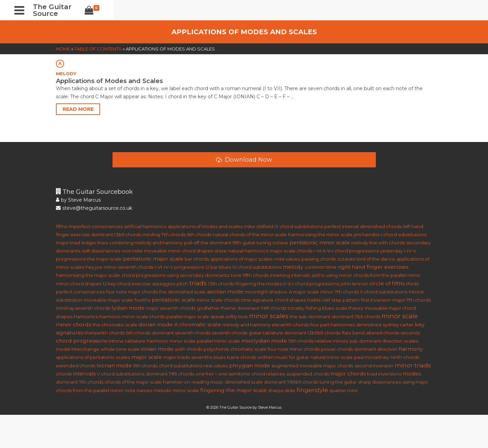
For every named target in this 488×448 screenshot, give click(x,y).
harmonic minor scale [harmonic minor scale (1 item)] (171, 341)
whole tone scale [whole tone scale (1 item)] (120, 349)
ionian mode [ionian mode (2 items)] (157, 349)
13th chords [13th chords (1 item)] (221, 283)
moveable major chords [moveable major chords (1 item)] (326, 365)
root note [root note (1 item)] (132, 250)
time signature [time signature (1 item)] (257, 300)
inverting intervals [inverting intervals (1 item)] (290, 275)
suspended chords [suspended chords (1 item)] (307, 373)
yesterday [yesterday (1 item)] (391, 250)
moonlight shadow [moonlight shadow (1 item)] (266, 291)
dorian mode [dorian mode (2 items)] (156, 324)
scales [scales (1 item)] (411, 341)
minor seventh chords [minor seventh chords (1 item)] (129, 267)
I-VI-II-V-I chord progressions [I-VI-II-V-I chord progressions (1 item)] (346, 250)
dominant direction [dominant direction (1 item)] (376, 349)
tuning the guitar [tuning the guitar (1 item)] (338, 382)
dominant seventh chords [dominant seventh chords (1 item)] (181, 332)
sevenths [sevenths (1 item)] (201, 357)
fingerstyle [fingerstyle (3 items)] (312, 389)
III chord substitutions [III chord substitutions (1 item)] (298, 226)
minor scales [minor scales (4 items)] (268, 316)
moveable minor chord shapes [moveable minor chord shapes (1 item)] (178, 250)
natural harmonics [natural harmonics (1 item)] (248, 250)
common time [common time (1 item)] (321, 267)
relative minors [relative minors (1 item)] (331, 341)
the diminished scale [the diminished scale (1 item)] (182, 291)
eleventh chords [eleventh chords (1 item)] (290, 324)
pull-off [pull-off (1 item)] (191, 242)
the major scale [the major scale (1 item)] (104, 259)
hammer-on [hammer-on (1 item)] (176, 382)
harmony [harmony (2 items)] (411, 349)
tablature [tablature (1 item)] (135, 341)
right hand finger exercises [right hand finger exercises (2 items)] (373, 267)
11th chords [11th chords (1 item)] (300, 341)
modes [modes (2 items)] (412, 373)
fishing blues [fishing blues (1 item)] (320, 308)
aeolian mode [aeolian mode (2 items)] (225, 291)
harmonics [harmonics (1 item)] (86, 316)
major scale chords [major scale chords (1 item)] (291, 250)
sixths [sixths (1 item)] (317, 275)
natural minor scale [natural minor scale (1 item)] (331, 357)
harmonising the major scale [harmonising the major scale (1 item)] (88, 275)
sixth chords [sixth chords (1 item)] (188, 349)
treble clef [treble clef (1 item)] (318, 300)
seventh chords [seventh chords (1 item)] (229, 332)
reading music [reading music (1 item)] (207, 382)
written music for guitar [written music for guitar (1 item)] (283, 357)
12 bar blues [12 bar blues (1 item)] (218, 267)
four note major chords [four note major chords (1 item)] (132, 291)
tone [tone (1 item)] (236, 275)
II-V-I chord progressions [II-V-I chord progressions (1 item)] (311, 283)
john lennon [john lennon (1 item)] (354, 283)
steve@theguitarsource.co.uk (94, 208)
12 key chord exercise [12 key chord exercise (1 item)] (127, 283)
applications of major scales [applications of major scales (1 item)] (241, 259)
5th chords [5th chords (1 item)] (138, 332)
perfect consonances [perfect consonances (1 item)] (80, 291)
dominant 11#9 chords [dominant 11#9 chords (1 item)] (261, 308)
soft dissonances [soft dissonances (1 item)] (101, 250)
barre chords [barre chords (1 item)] (241, 357)
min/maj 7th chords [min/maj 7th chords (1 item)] (164, 234)
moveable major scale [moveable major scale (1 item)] (108, 300)
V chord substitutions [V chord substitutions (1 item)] (120, 373)
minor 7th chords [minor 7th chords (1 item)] (339, 291)
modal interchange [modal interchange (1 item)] (77, 349)
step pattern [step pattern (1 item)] (345, 300)
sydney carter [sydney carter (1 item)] (398, 324)
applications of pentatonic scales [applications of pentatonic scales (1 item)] (93, 357)
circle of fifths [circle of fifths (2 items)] (387, 283)
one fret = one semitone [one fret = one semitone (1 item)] (223, 373)
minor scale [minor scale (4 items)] (400, 316)
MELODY (66, 73)
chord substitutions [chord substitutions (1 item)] (180, 365)
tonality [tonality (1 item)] (296, 308)
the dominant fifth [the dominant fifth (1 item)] (221, 242)
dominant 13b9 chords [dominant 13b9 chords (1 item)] (116, 234)
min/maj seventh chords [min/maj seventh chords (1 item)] (83, 308)
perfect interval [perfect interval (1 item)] (341, 226)
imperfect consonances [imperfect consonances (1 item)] (95, 226)
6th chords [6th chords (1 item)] (199, 234)
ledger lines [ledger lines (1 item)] (94, 242)
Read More (78, 109)
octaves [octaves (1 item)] (346, 259)
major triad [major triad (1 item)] (68, 242)
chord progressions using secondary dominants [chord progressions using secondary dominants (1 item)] (175, 275)
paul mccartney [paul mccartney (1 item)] (371, 357)
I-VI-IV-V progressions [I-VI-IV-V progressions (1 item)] (179, 267)
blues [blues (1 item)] (220, 357)
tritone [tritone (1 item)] (116, 341)
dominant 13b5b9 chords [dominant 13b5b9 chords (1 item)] (312, 332)
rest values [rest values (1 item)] (216, 365)
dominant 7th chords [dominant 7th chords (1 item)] (79, 382)
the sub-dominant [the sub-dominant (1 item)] (310, 316)
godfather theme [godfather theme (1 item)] (216, 308)
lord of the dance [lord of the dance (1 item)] (376, 259)
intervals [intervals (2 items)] (84, 373)
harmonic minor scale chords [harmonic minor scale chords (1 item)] (132, 316)
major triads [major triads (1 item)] (176, 357)
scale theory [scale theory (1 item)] (349, 308)
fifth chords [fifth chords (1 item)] (256, 275)
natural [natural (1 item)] (220, 234)
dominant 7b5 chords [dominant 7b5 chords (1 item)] (356, 316)
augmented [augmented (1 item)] (284, 365)
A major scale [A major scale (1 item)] (304, 291)
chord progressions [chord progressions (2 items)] (81, 341)
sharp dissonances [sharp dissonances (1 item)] (379, 382)
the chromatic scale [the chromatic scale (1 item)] (115, 324)
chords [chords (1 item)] (64, 373)
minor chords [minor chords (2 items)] (73, 324)
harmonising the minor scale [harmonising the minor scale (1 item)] (320, 234)
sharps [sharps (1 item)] (275, 390)
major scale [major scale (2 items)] (146, 357)
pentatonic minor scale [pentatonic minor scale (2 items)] (319, 242)
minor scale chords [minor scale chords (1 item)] (218, 300)
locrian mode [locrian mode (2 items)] (114, 365)
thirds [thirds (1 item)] (412, 283)
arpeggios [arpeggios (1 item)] (163, 283)
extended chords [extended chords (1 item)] (75, 365)
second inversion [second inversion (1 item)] (373, 365)
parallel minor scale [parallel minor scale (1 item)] (218, 341)
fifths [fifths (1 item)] (61, 226)
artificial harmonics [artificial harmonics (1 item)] (145, 226)
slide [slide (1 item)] (290, 390)
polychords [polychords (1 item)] (216, 349)
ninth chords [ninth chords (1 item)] (404, 357)
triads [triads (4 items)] (198, 283)
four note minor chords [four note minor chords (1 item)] (294, 349)
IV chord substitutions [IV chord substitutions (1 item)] (256, 267)
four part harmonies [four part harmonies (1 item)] (332, 324)
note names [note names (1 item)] (138, 390)
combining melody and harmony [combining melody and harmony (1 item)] (146, 242)
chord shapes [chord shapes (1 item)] (290, 300)
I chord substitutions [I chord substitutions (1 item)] (404, 234)
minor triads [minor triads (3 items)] (413, 365)
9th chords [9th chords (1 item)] (145, 365)
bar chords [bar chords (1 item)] (197, 259)
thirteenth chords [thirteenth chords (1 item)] (105, 332)
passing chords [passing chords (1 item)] (318, 259)
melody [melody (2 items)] (293, 267)
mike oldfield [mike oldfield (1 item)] (258, 226)
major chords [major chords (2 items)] (348, 373)
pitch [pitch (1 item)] (182, 283)
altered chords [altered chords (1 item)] (382, 332)
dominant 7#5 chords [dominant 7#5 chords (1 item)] (170, 373)
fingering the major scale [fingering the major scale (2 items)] (233, 390)
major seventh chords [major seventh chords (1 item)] (171, 308)
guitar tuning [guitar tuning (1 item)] (257, 242)
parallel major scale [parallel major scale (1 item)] (187, 316)
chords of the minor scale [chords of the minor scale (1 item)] (258, 234)
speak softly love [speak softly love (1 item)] (229, 316)
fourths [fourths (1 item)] (142, 300)
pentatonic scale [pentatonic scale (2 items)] (173, 300)
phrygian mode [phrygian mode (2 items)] (249, 365)
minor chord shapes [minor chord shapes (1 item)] (78, 283)
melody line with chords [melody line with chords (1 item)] (378, 242)
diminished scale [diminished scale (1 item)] (244, 382)
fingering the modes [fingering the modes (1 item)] (259, 283)
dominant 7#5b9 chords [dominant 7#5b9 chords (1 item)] (291, 382)
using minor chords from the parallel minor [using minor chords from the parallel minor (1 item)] (373, 275)
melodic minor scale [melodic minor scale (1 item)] (176, 390)
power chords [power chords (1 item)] (337, 349)
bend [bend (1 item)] (358, 332)
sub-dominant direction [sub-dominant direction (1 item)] (376, 341)
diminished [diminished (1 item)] (368, 324)
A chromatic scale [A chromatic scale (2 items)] (197, 324)
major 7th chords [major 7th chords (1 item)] (411, 300)
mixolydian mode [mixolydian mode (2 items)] (264, 341)
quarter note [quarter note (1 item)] (343, 390)
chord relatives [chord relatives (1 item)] (268, 373)
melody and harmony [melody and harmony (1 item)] (246, 324)
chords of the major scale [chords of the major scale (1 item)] (133, 382)
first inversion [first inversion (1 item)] (376, 300)
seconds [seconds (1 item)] (410, 332)
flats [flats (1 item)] (346, 332)
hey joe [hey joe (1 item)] (94, 267)
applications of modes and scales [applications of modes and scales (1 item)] (205, 226)
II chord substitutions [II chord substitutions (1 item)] (383, 291)
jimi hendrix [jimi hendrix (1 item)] (367, 234)
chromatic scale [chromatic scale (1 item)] (248, 349)
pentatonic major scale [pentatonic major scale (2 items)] (153, 259)
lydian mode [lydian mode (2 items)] (128, 308)
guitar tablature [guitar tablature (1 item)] (266, 332)
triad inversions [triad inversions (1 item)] (384, 373)
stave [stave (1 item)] (221, 250)
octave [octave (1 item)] (280, 242)
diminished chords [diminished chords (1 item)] (381, 226)
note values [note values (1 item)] (287, 259)
